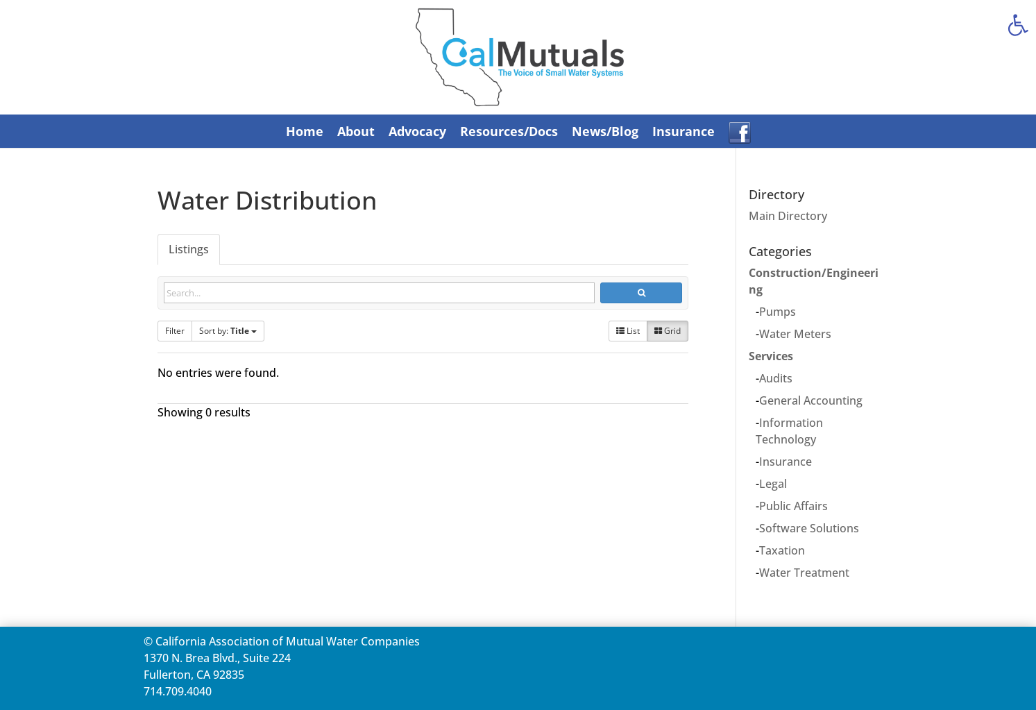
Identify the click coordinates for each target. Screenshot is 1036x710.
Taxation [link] (782, 550)
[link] (1018, 25)
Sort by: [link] (228, 331)
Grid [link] (667, 331)
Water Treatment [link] (804, 572)
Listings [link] (189, 249)
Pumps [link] (777, 311)
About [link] (356, 131)
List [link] (628, 331)
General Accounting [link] (811, 400)
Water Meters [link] (795, 333)
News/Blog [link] (605, 131)
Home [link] (304, 131)
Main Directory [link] (788, 215)
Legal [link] (773, 483)
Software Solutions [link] (809, 528)
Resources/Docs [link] (509, 131)
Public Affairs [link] (793, 506)
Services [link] (771, 356)
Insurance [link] (683, 131)
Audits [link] (775, 378)
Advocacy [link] (417, 131)
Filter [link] (175, 331)
